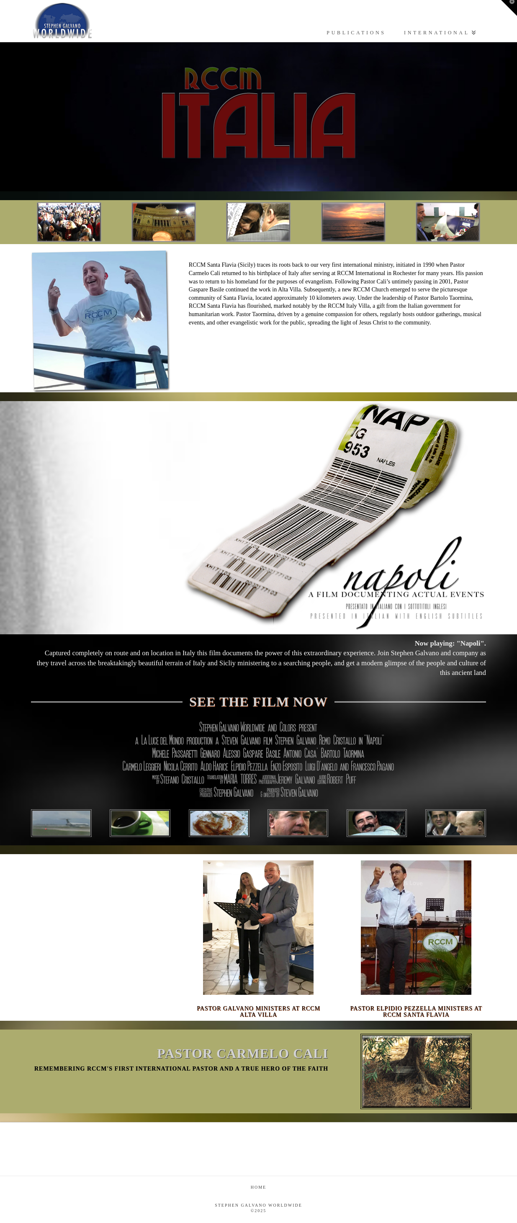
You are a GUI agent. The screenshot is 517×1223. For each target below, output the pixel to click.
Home (258, 1187)
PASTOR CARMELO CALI (242, 1053)
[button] (509, 8)
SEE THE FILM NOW (258, 701)
